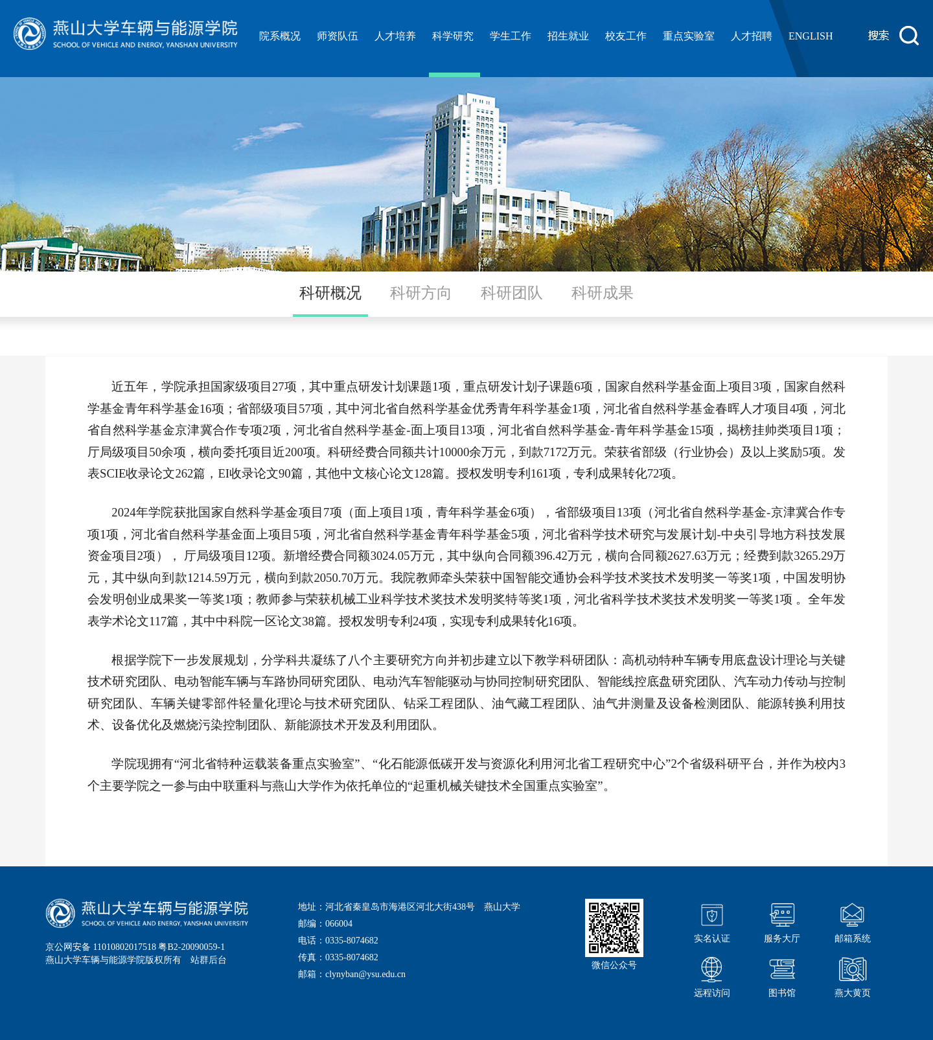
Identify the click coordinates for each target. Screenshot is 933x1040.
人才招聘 (751, 35)
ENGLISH (811, 35)
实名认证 (712, 921)
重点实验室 (689, 35)
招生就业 (568, 35)
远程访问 (712, 975)
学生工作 (510, 35)
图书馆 (782, 975)
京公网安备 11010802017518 (100, 947)
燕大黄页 (853, 975)
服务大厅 (782, 921)
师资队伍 (337, 35)
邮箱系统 (853, 921)
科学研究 (453, 35)
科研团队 (512, 292)
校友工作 (626, 35)
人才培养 (395, 35)
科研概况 (330, 292)
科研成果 (602, 292)
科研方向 (421, 292)
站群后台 (208, 960)
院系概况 (280, 35)
